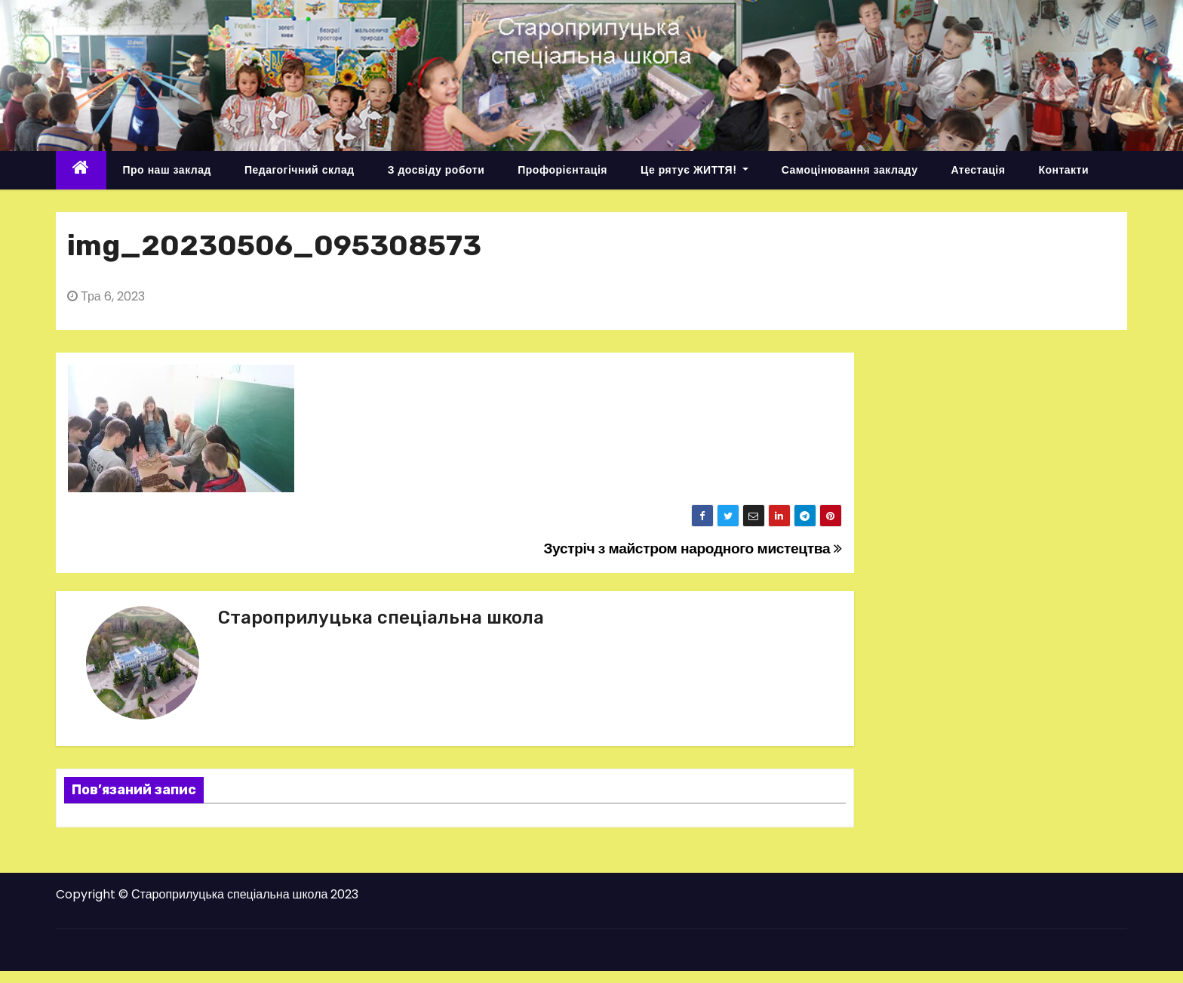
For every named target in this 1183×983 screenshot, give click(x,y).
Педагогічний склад (299, 169)
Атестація (978, 169)
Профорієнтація (562, 169)
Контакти (1063, 169)
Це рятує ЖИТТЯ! (694, 169)
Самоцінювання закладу (850, 169)
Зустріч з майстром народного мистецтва (692, 548)
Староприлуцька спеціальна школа (381, 617)
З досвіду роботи (436, 169)
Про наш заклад (167, 169)
